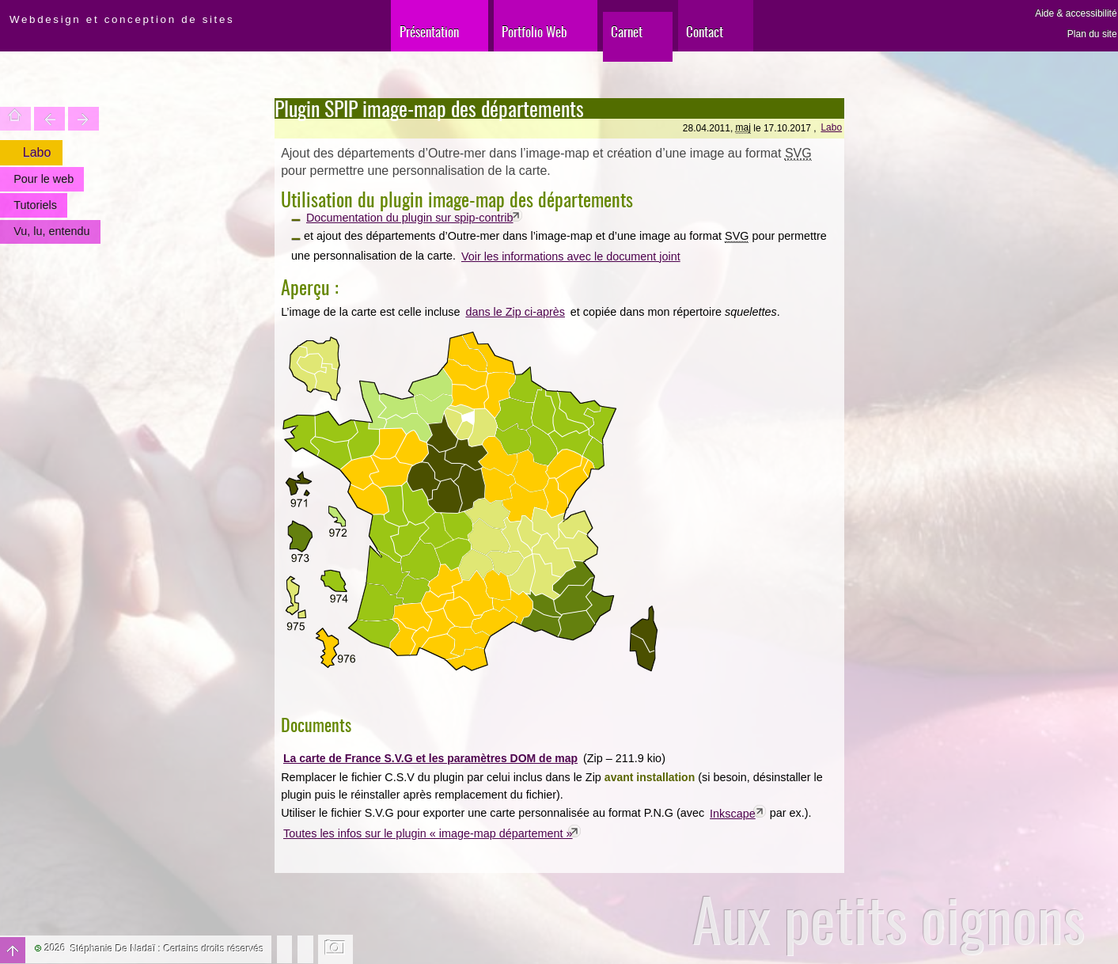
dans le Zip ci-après (515, 312)
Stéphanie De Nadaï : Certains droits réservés (167, 949)
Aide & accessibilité (1075, 13)
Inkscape (733, 813)
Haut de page (12, 950)
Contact (704, 31)
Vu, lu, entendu (51, 231)
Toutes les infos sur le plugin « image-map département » (428, 833)
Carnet (626, 31)
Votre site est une (83, 119)
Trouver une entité (49, 119)
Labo (831, 127)
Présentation (429, 31)
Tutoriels (35, 205)
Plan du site (1092, 34)
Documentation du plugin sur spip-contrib (410, 217)
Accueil (15, 119)
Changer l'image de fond (335, 948)
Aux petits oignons (889, 919)
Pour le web (43, 179)
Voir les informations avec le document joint (570, 256)
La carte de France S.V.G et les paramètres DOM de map (430, 758)
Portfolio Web (534, 31)
